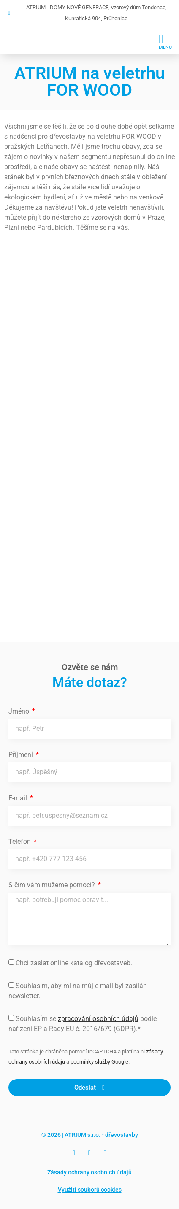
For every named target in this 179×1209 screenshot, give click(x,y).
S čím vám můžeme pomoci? (52, 885)
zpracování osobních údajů (98, 1019)
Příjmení (21, 755)
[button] (165, 41)
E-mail (18, 798)
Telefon (20, 841)
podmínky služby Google (99, 1061)
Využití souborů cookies (90, 1189)
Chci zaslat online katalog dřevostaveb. (74, 963)
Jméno (19, 711)
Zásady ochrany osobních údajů (89, 1172)
